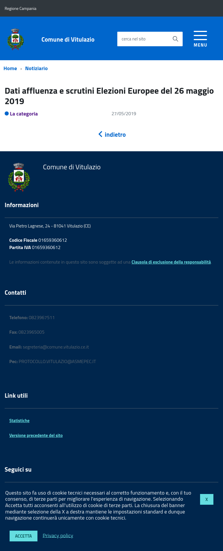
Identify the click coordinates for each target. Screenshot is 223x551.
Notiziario (36, 68)
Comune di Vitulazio (68, 39)
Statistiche (19, 420)
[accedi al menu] (200, 38)
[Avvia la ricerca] (175, 39)
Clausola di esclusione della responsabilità (171, 262)
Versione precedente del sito (36, 435)
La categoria (24, 114)
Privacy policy (58, 535)
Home (10, 68)
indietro (111, 134)
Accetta (23, 536)
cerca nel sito (133, 38)
